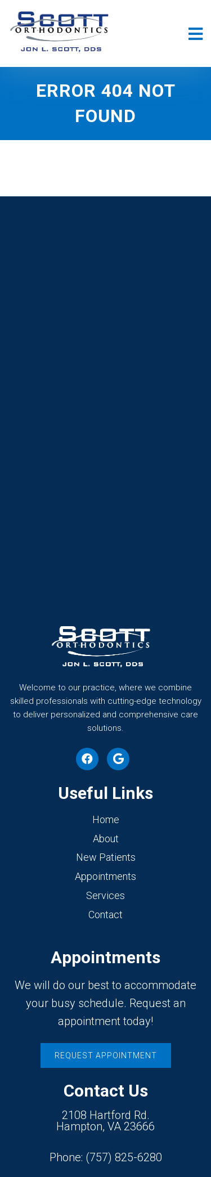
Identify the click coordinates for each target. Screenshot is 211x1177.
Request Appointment (106, 1055)
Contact (105, 914)
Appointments (105, 876)
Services (105, 895)
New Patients (106, 857)
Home (105, 819)
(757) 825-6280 (124, 1157)
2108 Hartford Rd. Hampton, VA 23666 (105, 1120)
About (106, 838)
